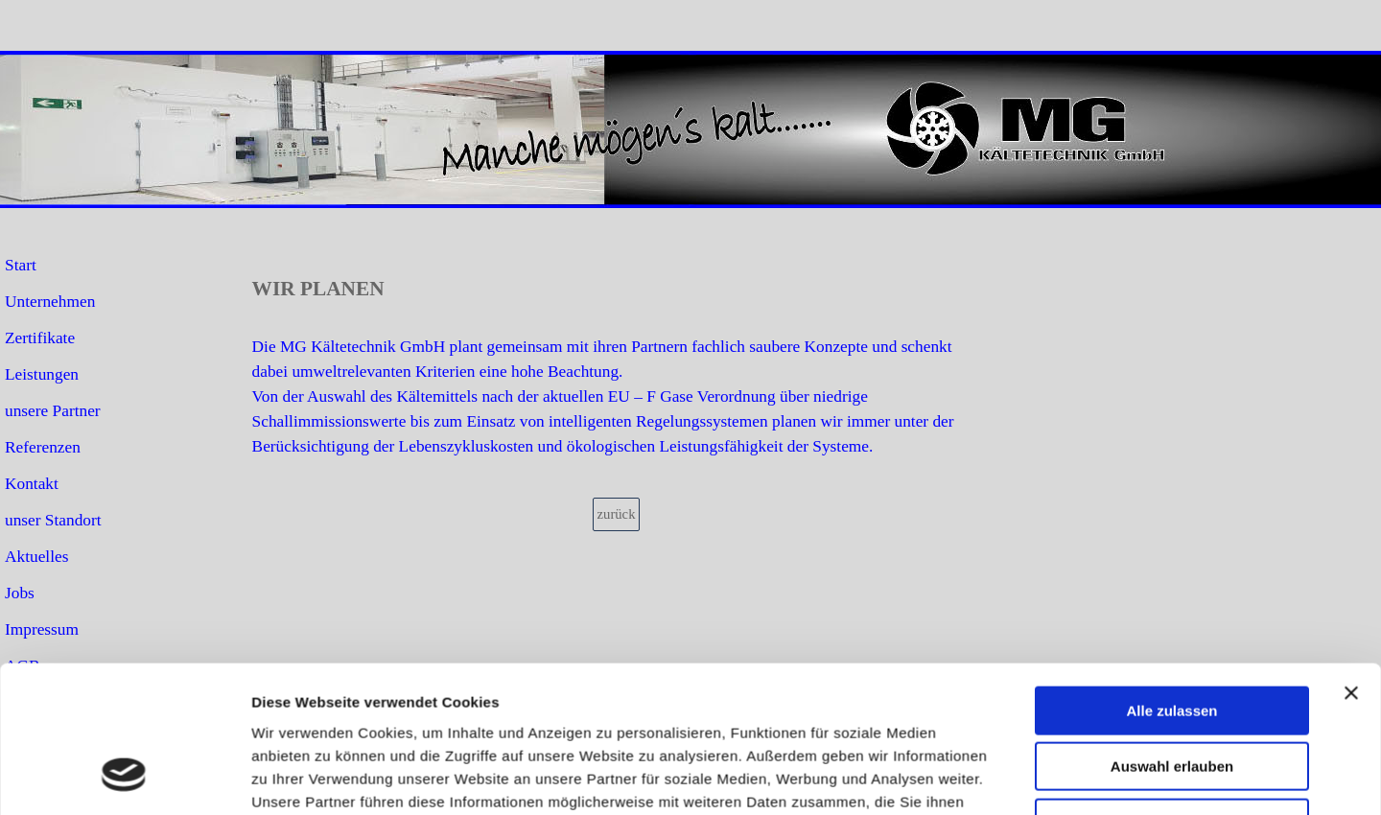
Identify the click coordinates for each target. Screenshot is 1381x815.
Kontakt (32, 484)
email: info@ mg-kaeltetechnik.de (1097, 780)
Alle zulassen (1171, 543)
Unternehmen (50, 301)
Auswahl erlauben (1172, 600)
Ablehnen (1172, 655)
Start (20, 265)
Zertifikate (40, 338)
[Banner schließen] (1351, 525)
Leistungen (42, 374)
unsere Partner (53, 411)
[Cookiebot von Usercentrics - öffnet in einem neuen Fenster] (124, 740)
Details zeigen (1019, 740)
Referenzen (43, 447)
